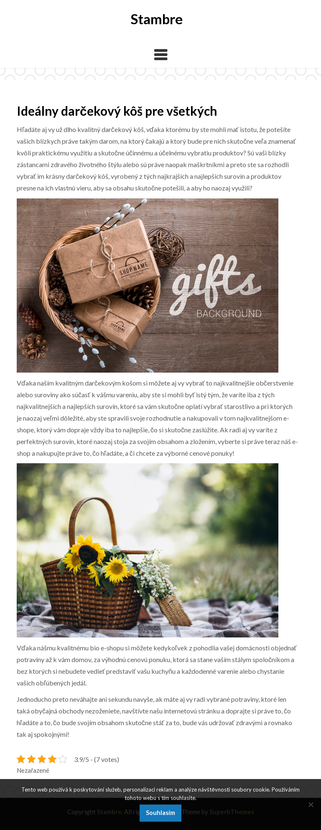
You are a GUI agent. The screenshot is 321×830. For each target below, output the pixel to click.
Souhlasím (160, 812)
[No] (310, 804)
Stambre (156, 18)
